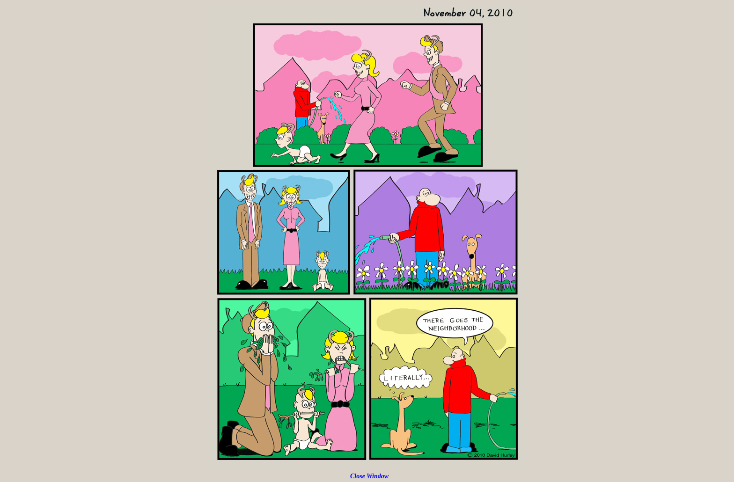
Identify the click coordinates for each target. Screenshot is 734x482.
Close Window (369, 476)
